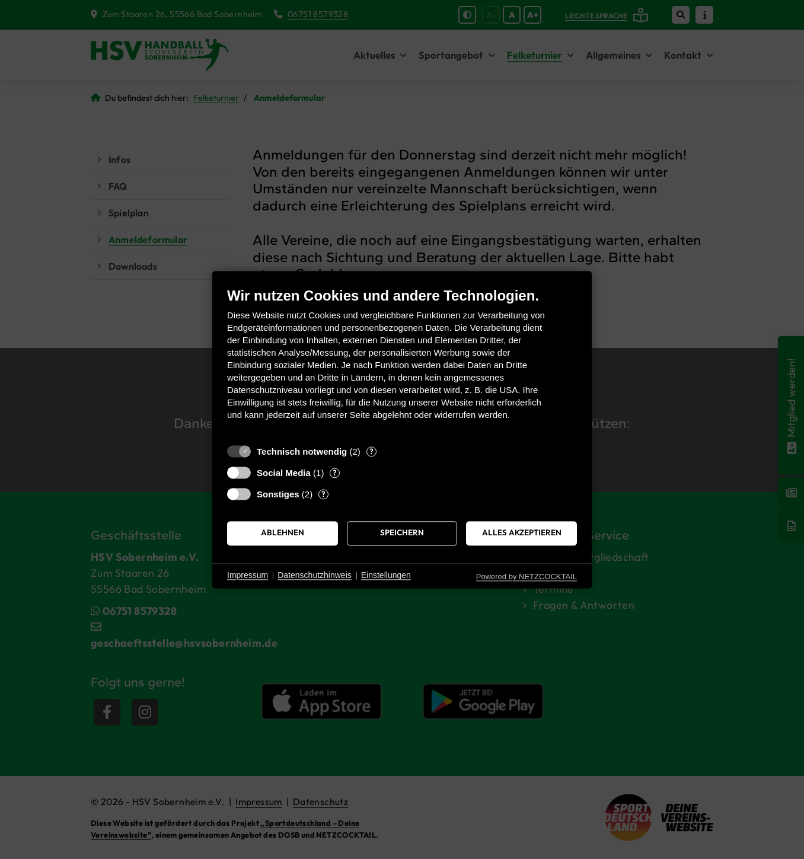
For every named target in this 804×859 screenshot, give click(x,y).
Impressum (247, 575)
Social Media (284, 473)
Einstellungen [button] (386, 575)
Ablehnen (282, 533)
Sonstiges (278, 494)
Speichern (402, 533)
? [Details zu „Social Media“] (335, 472)
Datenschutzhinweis (314, 575)
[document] (402, 362)
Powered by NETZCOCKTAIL (526, 576)
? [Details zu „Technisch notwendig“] (371, 451)
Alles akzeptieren (521, 533)
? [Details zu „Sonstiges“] (323, 494)
